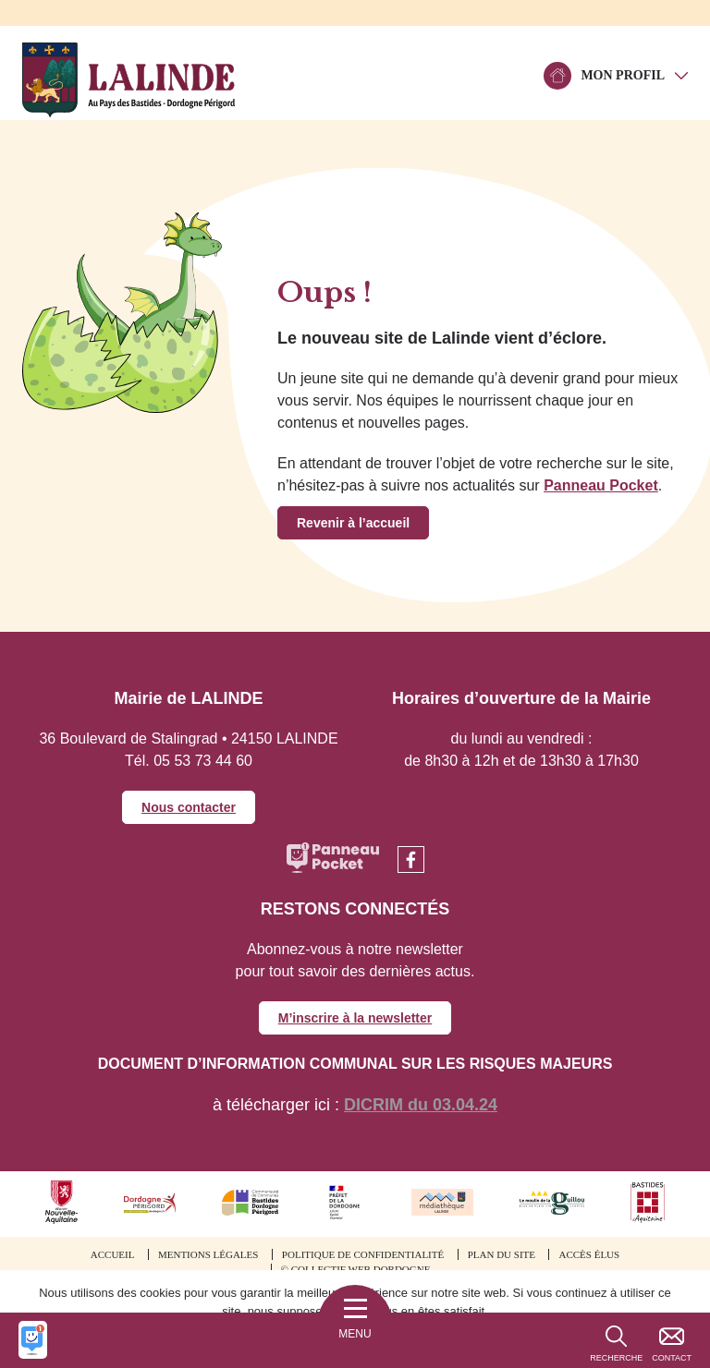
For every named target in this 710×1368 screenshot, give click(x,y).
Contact (672, 1357)
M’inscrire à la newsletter (355, 1018)
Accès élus (588, 1254)
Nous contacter (188, 807)
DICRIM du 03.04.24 (420, 1105)
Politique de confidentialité (363, 1254)
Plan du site (501, 1254)
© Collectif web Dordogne (356, 1269)
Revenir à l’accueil (353, 522)
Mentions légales (208, 1254)
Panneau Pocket (601, 485)
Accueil (113, 1254)
